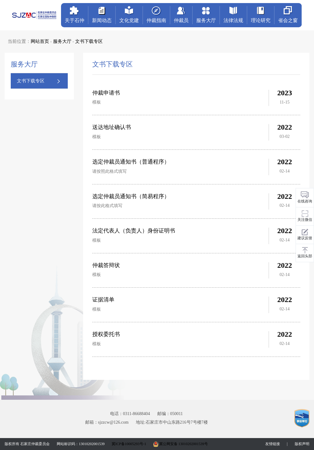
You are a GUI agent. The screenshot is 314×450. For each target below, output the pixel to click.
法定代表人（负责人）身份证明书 (133, 231)
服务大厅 (62, 41)
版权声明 (302, 444)
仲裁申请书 (106, 93)
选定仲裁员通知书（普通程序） (131, 162)
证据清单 (103, 300)
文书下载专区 (89, 41)
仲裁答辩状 (106, 265)
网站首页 (40, 41)
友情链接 (272, 444)
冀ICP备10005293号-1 (129, 444)
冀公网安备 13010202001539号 (180, 444)
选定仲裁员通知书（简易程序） (131, 196)
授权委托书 (106, 334)
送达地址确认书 (111, 127)
